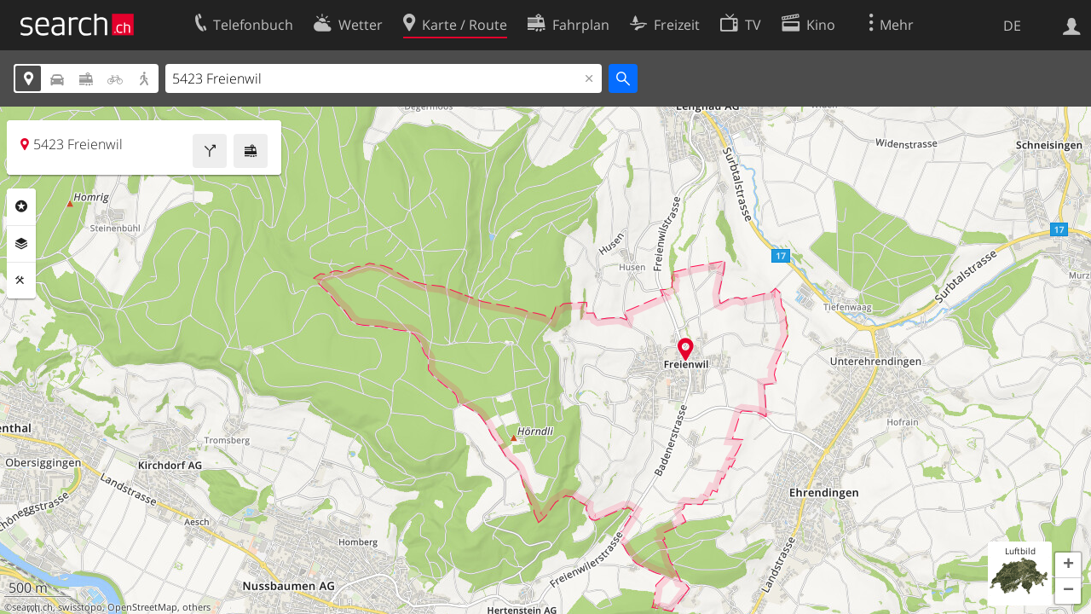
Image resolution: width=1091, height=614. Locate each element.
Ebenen (21, 244)
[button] (1068, 565)
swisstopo (80, 607)
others (196, 607)
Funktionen (21, 280)
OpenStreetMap (142, 607)
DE (1012, 25)
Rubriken (21, 206)
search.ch (32, 607)
